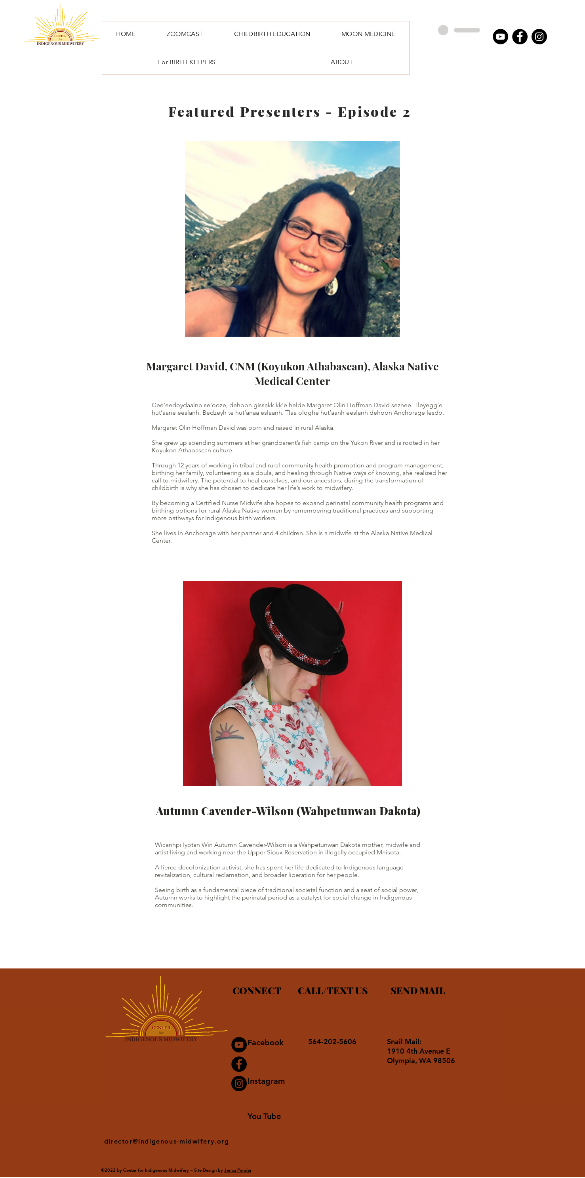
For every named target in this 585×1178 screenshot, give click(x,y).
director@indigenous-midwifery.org (166, 1141)
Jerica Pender (238, 1170)
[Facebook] (520, 36)
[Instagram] (539, 36)
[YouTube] (500, 36)
